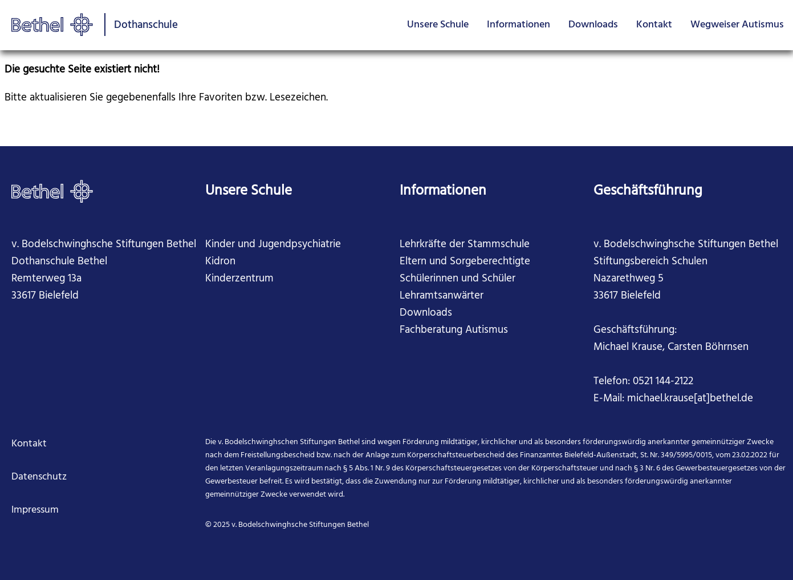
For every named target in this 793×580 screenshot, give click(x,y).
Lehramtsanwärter (441, 295)
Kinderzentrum (239, 278)
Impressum (35, 510)
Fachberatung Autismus (454, 330)
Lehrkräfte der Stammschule (465, 244)
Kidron (220, 261)
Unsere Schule (438, 25)
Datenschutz (39, 477)
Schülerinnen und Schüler (457, 278)
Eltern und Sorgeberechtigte (465, 261)
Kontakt (654, 25)
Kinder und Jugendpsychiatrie (273, 244)
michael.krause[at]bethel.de (690, 398)
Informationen (518, 25)
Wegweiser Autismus (737, 25)
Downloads (593, 25)
